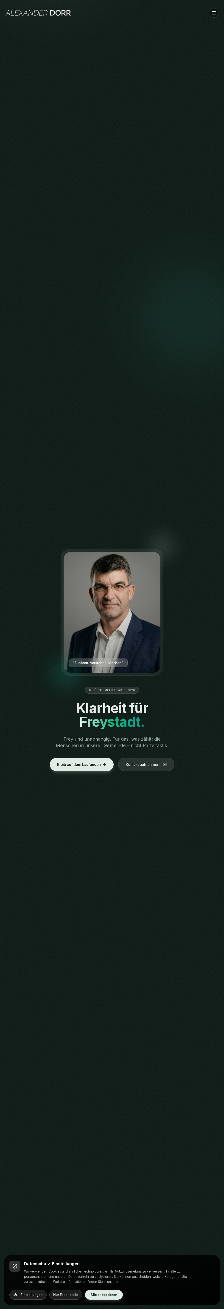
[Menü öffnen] (213, 13)
